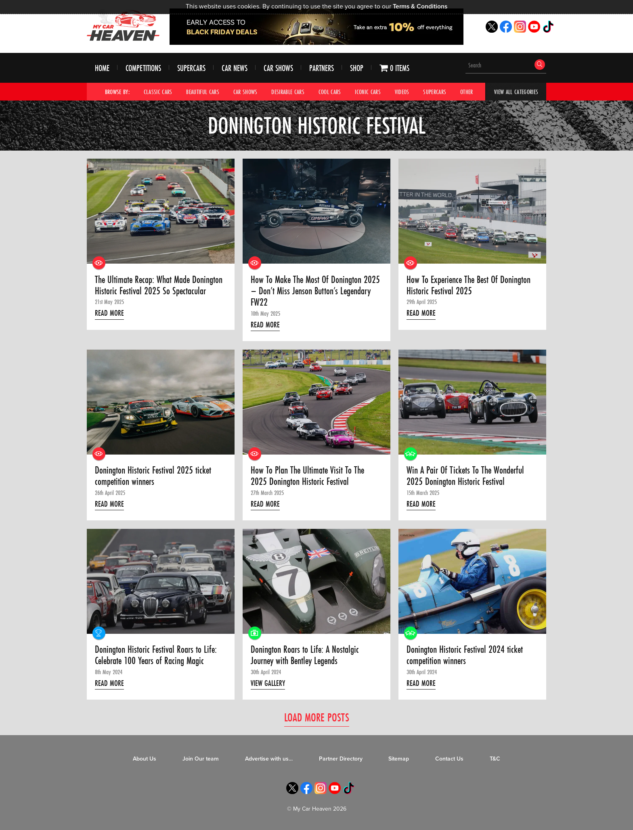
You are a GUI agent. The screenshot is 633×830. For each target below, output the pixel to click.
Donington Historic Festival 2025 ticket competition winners (153, 476)
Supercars (191, 68)
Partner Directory (341, 758)
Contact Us (449, 758)
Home (102, 68)
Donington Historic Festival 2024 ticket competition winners (465, 655)
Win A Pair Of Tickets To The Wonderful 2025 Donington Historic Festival (465, 476)
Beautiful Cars (202, 91)
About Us (144, 758)
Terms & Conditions (420, 6)
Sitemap (398, 758)
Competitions (143, 68)
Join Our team (200, 758)
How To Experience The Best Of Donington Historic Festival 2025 (468, 285)
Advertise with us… (269, 758)
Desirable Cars (287, 91)
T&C (495, 758)
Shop (356, 68)
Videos (402, 91)
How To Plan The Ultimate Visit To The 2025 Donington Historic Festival (307, 476)
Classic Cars (158, 91)
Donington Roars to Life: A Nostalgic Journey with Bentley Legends (305, 655)
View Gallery (268, 683)
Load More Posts (316, 717)
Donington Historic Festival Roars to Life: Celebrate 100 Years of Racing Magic (156, 655)
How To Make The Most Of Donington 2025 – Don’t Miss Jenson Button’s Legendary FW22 (315, 291)
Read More (109, 313)
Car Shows (278, 68)
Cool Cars (330, 91)
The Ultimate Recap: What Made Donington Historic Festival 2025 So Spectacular (158, 285)
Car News (234, 68)
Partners (321, 68)
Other (466, 91)
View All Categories (516, 91)
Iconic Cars (368, 91)
